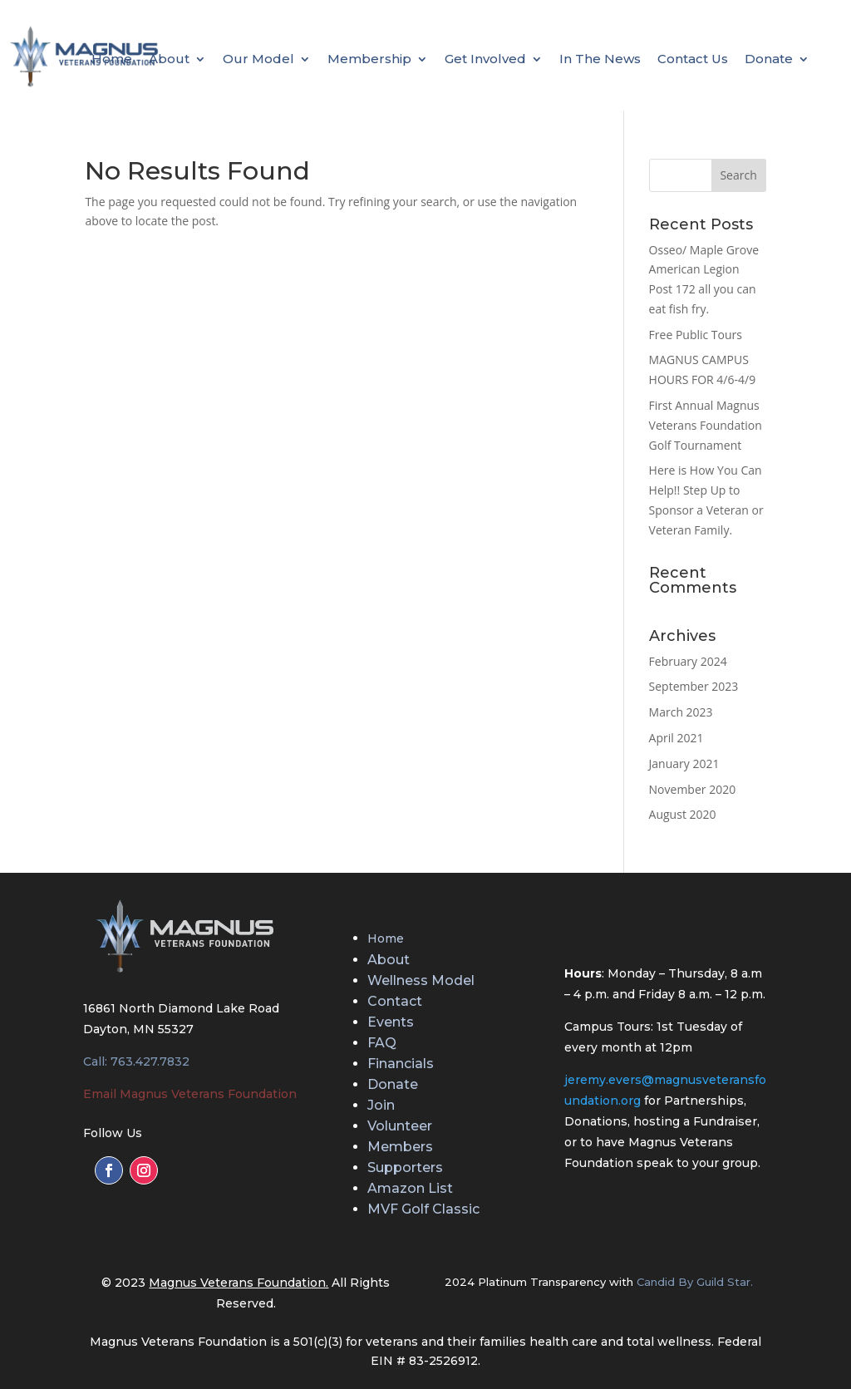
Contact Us (692, 59)
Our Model (258, 59)
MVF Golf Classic (423, 1209)
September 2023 (694, 686)
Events (390, 1022)
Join (381, 1105)
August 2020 (682, 814)
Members (400, 1147)
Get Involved (485, 59)
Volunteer (399, 1126)
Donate (769, 59)
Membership (369, 59)
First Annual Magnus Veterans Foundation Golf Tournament (705, 425)
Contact (394, 1001)
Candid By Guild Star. (695, 1281)
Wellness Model (421, 980)
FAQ (381, 1043)
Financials (400, 1063)
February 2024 (688, 661)
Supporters (405, 1167)
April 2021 (676, 738)
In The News (600, 59)
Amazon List (410, 1188)
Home (111, 59)
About (169, 59)
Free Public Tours (695, 334)
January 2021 (684, 763)
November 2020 (692, 789)
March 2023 (681, 712)
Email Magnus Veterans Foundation (190, 1093)
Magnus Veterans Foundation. (238, 1282)
